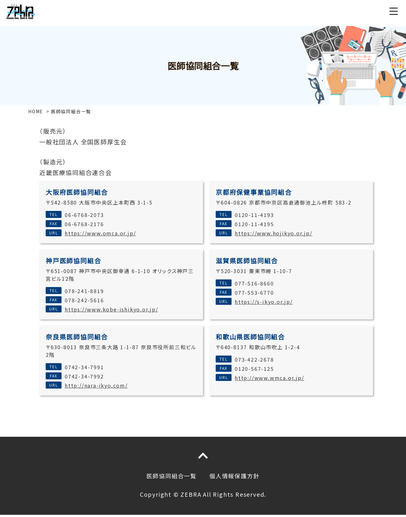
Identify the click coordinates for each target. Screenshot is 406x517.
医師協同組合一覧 (172, 476)
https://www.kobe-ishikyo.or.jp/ (111, 309)
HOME (35, 111)
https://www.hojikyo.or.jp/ (273, 233)
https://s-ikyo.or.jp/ (264, 301)
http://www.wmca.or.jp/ (269, 378)
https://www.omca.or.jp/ (100, 233)
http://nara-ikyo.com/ (96, 385)
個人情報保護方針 (234, 476)
